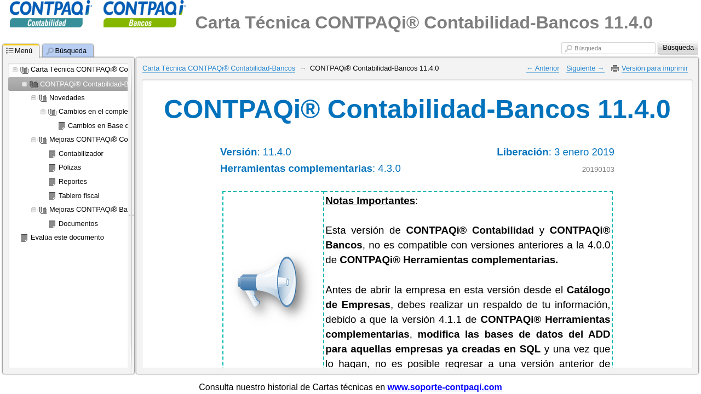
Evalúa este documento (67, 237)
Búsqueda (587, 48)
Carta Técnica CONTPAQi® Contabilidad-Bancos (107, 69)
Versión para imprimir (655, 68)
